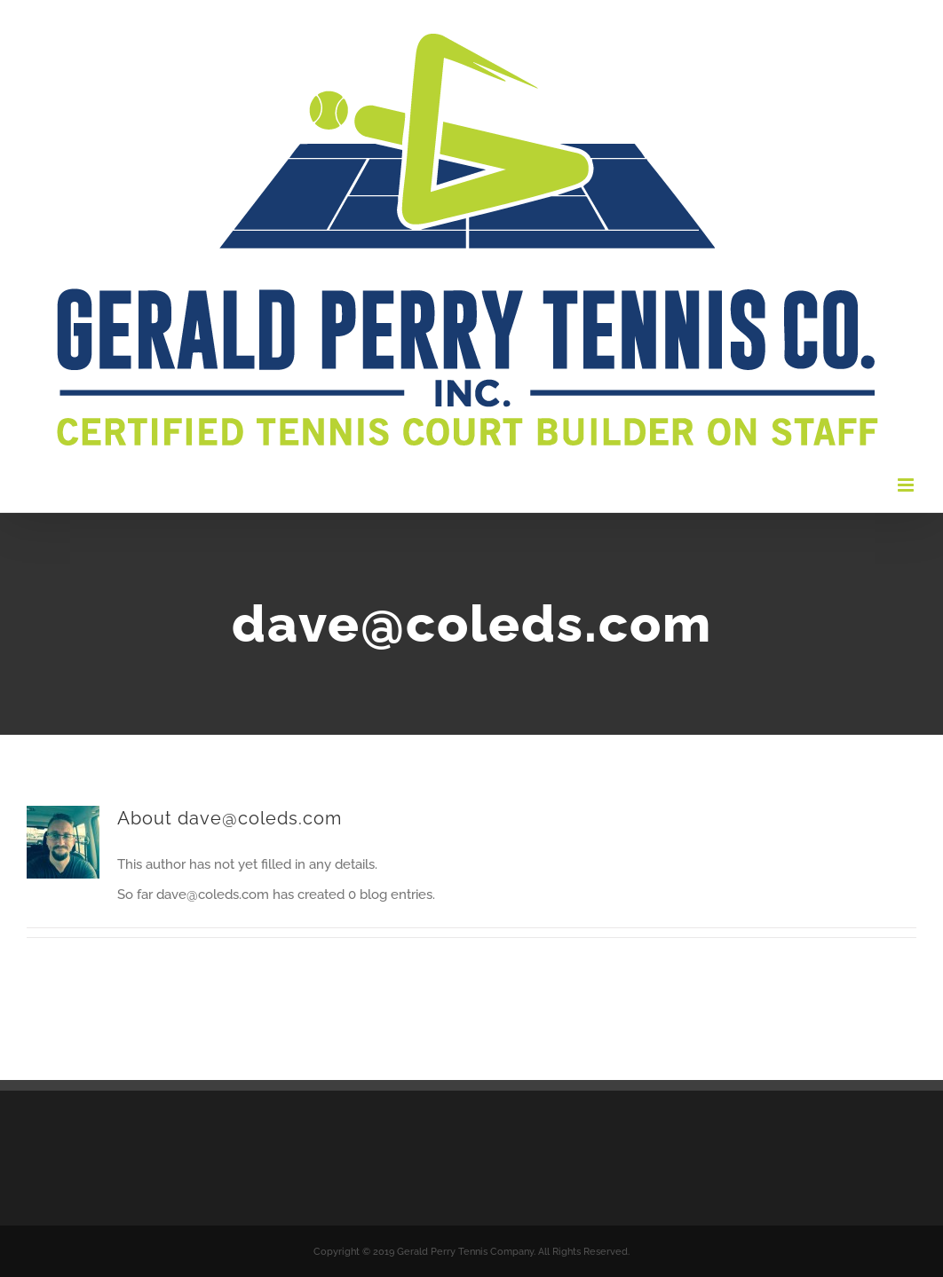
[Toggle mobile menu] (907, 485)
